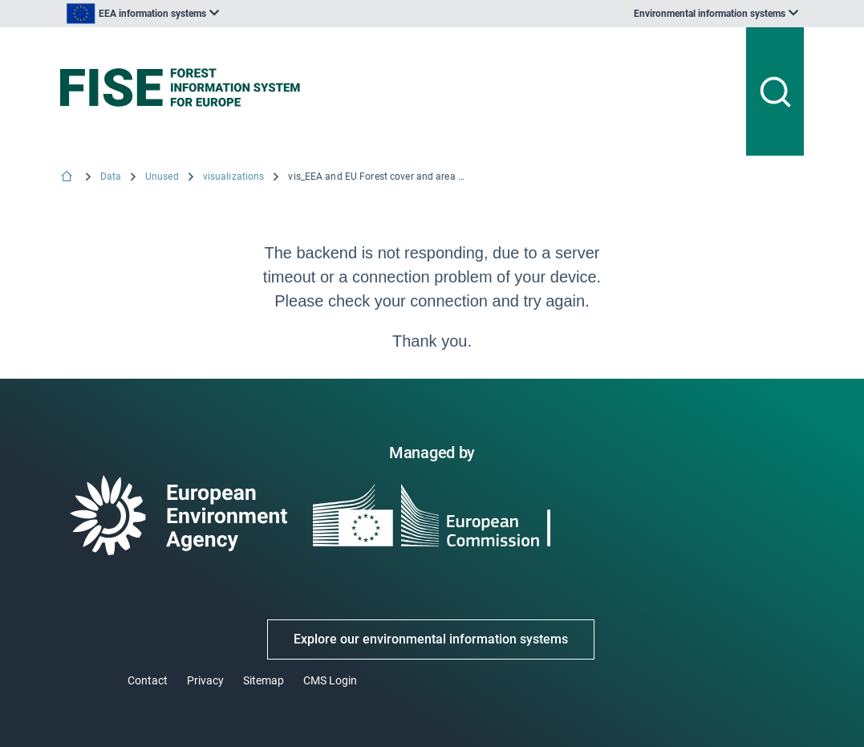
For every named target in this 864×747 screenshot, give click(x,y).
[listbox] (142, 13)
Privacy (205, 680)
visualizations (234, 176)
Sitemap (263, 680)
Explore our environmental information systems (431, 639)
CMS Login (330, 680)
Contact (148, 680)
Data (110, 176)
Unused (162, 176)
